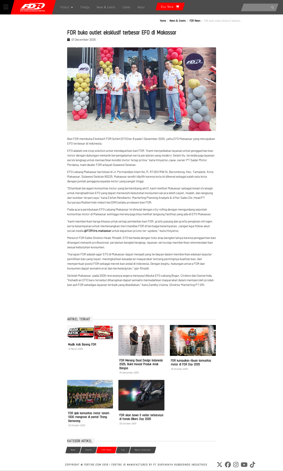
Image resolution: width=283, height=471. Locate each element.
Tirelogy (85, 7)
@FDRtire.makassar (98, 230)
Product (66, 7)
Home (163, 21)
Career (126, 7)
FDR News (195, 21)
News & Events (106, 7)
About (141, 7)
